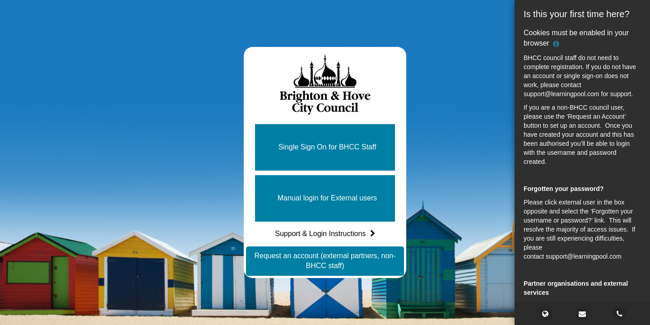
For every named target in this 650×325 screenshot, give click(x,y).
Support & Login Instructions (325, 233)
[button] (325, 147)
